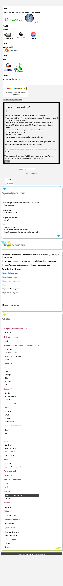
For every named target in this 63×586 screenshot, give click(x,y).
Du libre (31, 318)
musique (8, 463)
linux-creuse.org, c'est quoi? (13, 100)
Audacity (8, 411)
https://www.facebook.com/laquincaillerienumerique (22, 232)
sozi (6, 385)
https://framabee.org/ (10, 285)
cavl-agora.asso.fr (10, 212)
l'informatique (10, 524)
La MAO (8, 418)
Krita (6, 378)
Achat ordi (8, 475)
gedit (7, 341)
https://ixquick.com (9, 277)
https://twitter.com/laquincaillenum (16, 230)
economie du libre (11, 535)
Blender (8, 393)
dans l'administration (12, 532)
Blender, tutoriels (11, 396)
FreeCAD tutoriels (11, 403)
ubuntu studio (10, 422)
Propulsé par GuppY (21, 554)
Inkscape (8, 375)
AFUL (7, 483)
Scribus (7, 359)
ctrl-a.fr (6, 220)
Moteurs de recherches (14, 244)
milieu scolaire (10, 455)
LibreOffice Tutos (11, 353)
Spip (6, 433)
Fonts (7, 368)
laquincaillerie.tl (9, 227)
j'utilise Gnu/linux (11, 448)
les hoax (8, 507)
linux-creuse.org (10, 205)
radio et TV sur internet (13, 467)
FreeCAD (8, 400)
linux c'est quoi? (10, 452)
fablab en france (11, 515)
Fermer (7, 161)
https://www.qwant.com (11, 281)
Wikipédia (8, 333)
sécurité (8, 499)
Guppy (7, 430)
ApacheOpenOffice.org (13, 356)
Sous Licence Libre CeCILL (40, 554)
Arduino (8, 544)
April (6, 487)
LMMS (7, 415)
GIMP (7, 371)
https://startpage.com (10, 273)
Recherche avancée (31, 173)
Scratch (8, 547)
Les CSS (8, 437)
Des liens (8, 445)
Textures (8, 381)
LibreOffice (9, 349)
